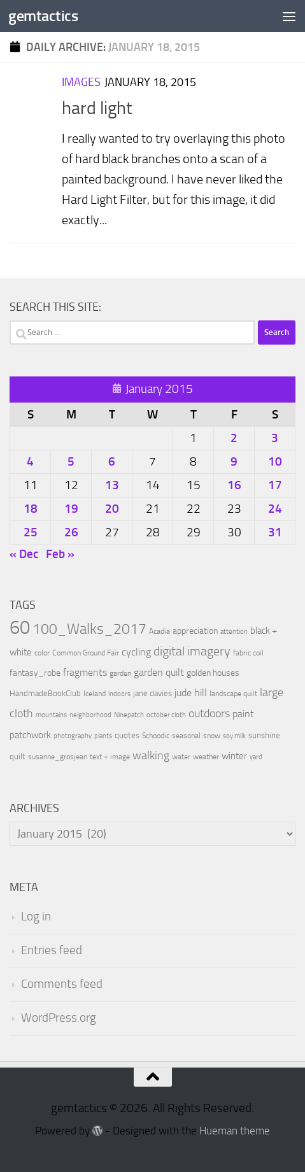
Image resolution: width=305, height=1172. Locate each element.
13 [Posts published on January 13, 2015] (112, 485)
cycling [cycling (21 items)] (136, 652)
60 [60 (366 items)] (20, 628)
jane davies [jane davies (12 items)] (152, 693)
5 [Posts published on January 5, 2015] (70, 461)
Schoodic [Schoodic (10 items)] (155, 735)
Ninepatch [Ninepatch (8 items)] (129, 715)
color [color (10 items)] (42, 652)
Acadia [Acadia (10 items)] (159, 631)
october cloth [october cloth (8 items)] (166, 715)
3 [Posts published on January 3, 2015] (274, 438)
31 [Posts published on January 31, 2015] (275, 532)
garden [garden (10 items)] (120, 673)
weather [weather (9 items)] (206, 756)
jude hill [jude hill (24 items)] (190, 693)
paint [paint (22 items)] (243, 714)
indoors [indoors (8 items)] (119, 694)
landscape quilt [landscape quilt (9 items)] (233, 693)
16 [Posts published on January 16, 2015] (234, 485)
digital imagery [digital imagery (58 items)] (192, 651)
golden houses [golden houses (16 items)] (213, 673)
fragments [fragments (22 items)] (85, 672)
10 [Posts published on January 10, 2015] (275, 461)
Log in (36, 917)
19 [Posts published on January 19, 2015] (71, 508)
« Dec (24, 554)
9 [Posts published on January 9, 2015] (234, 461)
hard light (97, 107)
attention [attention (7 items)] (234, 631)
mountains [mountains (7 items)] (51, 715)
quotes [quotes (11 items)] (127, 735)
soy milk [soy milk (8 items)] (234, 736)
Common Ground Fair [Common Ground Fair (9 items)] (85, 652)
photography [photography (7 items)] (72, 736)
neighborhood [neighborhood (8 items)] (90, 715)
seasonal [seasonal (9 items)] (186, 735)
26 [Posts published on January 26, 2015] (71, 532)
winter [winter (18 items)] (234, 756)
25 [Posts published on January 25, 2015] (31, 532)
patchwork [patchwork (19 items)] (30, 735)
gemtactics (43, 15)
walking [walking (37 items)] (150, 755)
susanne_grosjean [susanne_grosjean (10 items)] (57, 756)
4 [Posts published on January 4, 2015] (30, 461)
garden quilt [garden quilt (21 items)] (159, 672)
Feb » (60, 554)
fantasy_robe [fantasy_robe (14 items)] (35, 673)
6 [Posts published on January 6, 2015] (111, 461)
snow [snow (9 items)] (211, 735)
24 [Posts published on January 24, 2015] (275, 508)
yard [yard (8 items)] (256, 757)
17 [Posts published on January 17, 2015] (275, 485)
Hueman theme (234, 1131)
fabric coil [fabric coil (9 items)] (248, 652)
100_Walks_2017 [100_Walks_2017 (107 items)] (89, 629)
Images (81, 82)
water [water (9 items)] (181, 756)
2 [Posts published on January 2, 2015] (234, 438)
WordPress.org (58, 1018)
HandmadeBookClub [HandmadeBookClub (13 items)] (45, 693)
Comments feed (62, 984)
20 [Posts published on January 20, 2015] (112, 508)
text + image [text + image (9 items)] (110, 756)
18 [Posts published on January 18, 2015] (31, 508)
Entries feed (51, 950)
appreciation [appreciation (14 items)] (195, 630)
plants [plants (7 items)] (103, 736)
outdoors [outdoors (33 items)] (209, 713)
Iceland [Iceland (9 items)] (94, 693)
